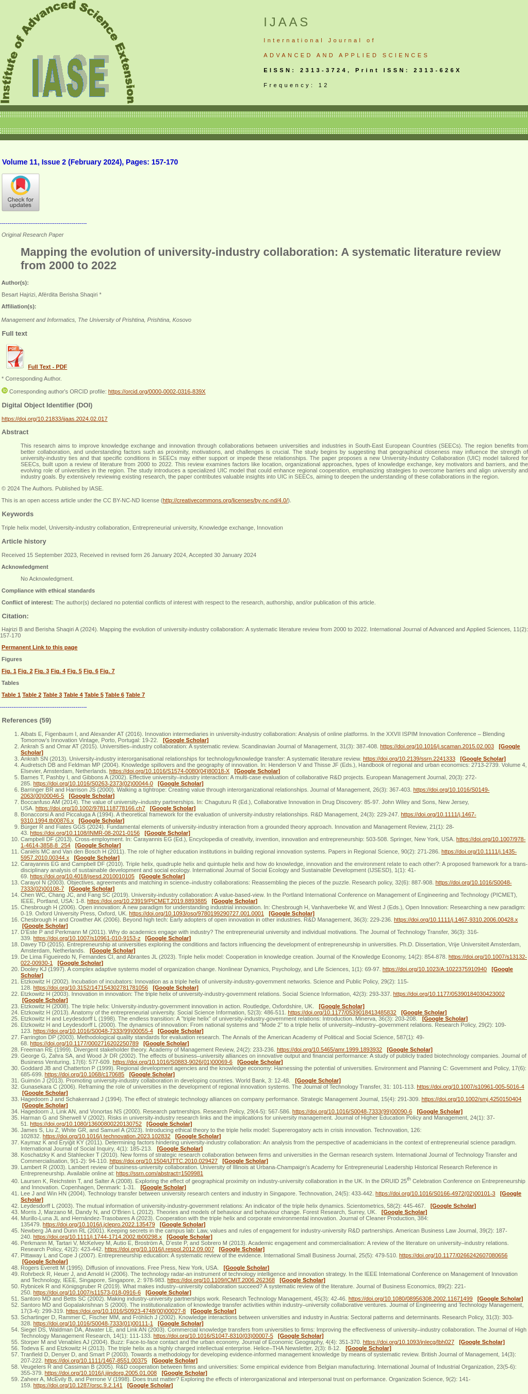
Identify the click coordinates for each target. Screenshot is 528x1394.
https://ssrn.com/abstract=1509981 (159, 1173)
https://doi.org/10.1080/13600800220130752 (86, 1124)
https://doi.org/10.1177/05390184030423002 (449, 994)
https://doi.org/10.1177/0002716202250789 (84, 1043)
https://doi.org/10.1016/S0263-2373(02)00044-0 (93, 783)
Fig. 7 (107, 671)
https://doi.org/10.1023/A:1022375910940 (435, 969)
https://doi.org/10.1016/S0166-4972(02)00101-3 (435, 1193)
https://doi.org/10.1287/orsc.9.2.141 (77, 1385)
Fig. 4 (58, 671)
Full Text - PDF (47, 367)
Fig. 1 (9, 671)
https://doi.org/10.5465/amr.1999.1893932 (329, 1049)
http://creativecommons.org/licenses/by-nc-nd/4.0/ (225, 500)
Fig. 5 (74, 671)
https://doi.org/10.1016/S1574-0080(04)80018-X (169, 771)
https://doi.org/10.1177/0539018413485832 (342, 1012)
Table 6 (114, 695)
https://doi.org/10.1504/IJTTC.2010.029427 (163, 1161)
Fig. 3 (42, 671)
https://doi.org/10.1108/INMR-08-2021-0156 (85, 833)
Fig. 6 (91, 671)
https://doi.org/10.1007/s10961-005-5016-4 (470, 1087)
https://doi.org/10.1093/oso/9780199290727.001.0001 (196, 913)
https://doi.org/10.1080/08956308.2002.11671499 (411, 1298)
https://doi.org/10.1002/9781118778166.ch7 (90, 808)
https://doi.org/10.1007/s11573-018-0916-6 (87, 1292)
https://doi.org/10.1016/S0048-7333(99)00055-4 (93, 1031)
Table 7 (135, 695)
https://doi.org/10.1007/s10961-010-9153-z (86, 938)
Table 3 (52, 695)
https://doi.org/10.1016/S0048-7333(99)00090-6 (352, 1111)
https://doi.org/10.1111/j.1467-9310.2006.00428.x (456, 919)
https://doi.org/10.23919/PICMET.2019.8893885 (147, 901)
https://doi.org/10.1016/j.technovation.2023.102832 (107, 1136)
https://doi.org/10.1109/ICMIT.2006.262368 (221, 1280)
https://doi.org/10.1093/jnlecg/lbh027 (408, 1342)
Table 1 (11, 695)
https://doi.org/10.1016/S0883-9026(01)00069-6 (173, 1062)
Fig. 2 (25, 671)
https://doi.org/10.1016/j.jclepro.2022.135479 (99, 1224)
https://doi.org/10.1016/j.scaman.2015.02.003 (437, 746)
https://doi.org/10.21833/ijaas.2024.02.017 (55, 419)
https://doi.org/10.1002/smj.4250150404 (471, 1099)
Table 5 (94, 695)
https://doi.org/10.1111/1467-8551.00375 (95, 1360)
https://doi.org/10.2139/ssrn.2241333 (409, 759)
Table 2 (31, 695)
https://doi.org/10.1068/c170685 (84, 1074)
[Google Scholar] (186, 740)
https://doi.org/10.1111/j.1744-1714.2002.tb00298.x (97, 1237)
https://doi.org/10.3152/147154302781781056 (90, 988)
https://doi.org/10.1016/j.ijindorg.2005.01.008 (100, 1373)
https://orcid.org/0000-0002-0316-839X (157, 391)
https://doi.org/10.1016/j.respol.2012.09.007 (159, 1249)
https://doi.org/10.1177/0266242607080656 (453, 1255)
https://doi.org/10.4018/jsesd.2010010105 (82, 876)
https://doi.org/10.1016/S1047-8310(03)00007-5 (213, 1336)
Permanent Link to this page (39, 647)
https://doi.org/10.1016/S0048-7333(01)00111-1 (93, 1323)
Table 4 (73, 695)
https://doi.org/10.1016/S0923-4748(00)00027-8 (126, 1311)
